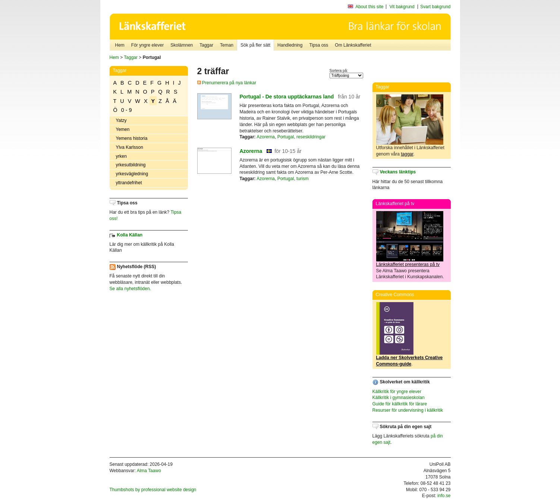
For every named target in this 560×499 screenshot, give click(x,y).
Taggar (206, 45)
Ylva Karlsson (129, 147)
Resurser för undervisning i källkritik (407, 410)
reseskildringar (310, 136)
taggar (407, 154)
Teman (226, 45)
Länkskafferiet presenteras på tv (408, 264)
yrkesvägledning (132, 173)
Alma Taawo (149, 470)
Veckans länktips (398, 172)
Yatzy (121, 120)
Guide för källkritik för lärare (399, 404)
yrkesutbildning (131, 164)
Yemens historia (132, 138)
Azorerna (266, 136)
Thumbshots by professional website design (153, 489)
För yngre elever (147, 45)
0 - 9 (126, 110)
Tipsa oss (318, 45)
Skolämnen (181, 45)
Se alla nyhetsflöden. (130, 288)
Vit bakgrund (402, 6)
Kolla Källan (130, 235)
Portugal (285, 136)
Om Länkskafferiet (353, 45)
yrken (121, 156)
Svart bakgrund (435, 6)
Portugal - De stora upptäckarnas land (287, 97)
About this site (369, 6)
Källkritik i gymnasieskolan (398, 397)
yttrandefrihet (129, 182)
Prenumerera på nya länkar (227, 82)
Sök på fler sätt (255, 45)
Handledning (289, 45)
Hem (120, 45)
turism (302, 178)
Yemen (123, 129)
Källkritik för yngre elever (396, 391)
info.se (443, 495)
